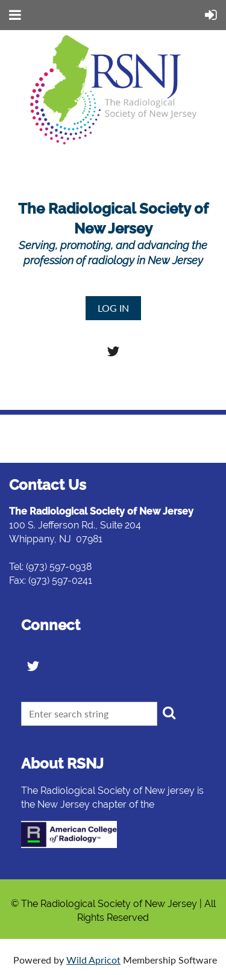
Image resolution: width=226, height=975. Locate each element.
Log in (113, 308)
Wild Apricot (93, 959)
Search (169, 712)
